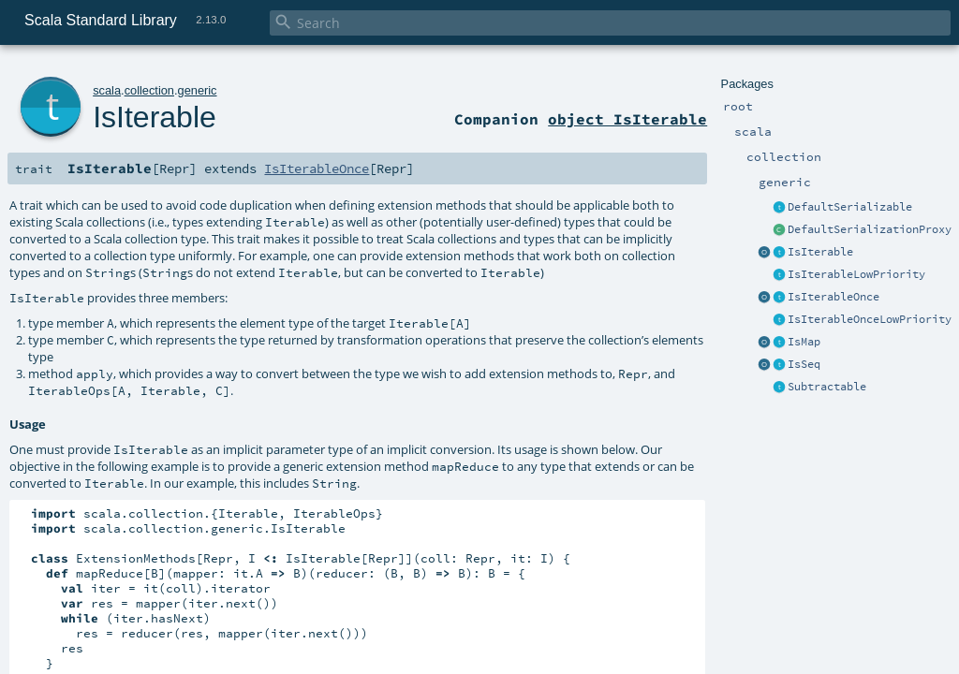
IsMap (804, 341)
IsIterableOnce (833, 296)
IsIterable (820, 251)
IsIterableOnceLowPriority (870, 319)
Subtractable (827, 386)
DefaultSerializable (850, 206)
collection (149, 90)
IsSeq (804, 364)
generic (197, 90)
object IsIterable (627, 119)
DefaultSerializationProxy (870, 229)
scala (107, 90)
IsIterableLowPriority (856, 274)
